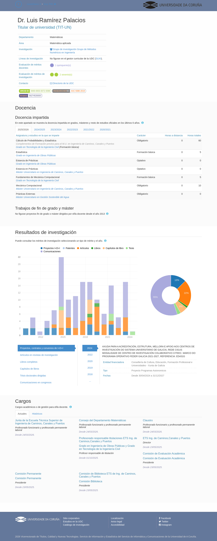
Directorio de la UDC (62, 83)
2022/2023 (72, 129)
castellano (34, 7)
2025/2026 (23, 129)
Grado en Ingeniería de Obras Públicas (36, 155)
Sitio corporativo (71, 518)
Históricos (37, 413)
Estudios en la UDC (73, 521)
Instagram (165, 524)
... (90, 381)
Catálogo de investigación (76, 524)
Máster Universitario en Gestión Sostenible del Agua (42, 197)
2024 (89, 348)
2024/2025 (39, 129)
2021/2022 (88, 129)
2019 (90, 367)
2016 (90, 374)
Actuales (22, 413)
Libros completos (29, 362)
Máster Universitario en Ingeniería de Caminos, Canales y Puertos (49, 172)
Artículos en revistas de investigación (39, 355)
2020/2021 (105, 129)
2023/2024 (56, 129)
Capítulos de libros (29, 368)
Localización (117, 518)
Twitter (163, 521)
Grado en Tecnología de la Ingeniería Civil (37, 147)
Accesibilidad (117, 524)
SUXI (98, 58)
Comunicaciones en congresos (35, 382)
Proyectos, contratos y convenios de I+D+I (41, 348)
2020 (90, 361)
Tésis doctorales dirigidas (33, 375)
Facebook (165, 518)
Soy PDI (50, 7)
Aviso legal (116, 521)
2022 (90, 354)
